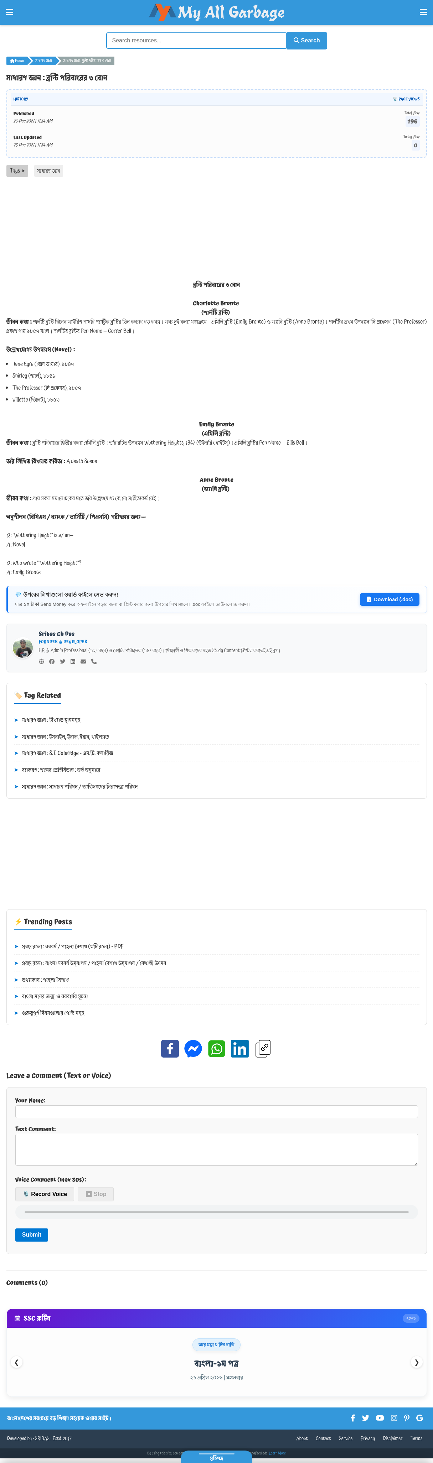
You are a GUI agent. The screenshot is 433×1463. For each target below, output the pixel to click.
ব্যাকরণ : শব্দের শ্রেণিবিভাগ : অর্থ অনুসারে (57, 769)
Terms (416, 1443)
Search (304, 40)
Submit (31, 1240)
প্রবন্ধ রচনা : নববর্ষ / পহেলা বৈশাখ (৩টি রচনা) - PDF (69, 946)
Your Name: (216, 1106)
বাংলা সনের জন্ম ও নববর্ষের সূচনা (51, 996)
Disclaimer (393, 1443)
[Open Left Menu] (9, 12)
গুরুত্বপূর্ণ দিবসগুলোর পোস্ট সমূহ (49, 1012)
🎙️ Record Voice (44, 1199)
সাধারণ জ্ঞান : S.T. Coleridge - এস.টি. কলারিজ (63, 752)
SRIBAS (42, 1443)
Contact (323, 1443)
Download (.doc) (389, 598)
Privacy (368, 1443)
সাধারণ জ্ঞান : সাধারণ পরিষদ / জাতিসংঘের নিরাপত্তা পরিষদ (76, 786)
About (302, 1443)
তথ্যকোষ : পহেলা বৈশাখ (41, 979)
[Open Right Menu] (423, 12)
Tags (17, 169)
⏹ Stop (96, 1199)
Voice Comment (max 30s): (50, 1184)
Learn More (277, 1458)
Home (17, 60)
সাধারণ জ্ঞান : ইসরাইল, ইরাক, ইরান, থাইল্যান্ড (61, 736)
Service (345, 1443)
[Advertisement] (216, 229)
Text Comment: (216, 1146)
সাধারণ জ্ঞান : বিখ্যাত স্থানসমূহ (47, 719)
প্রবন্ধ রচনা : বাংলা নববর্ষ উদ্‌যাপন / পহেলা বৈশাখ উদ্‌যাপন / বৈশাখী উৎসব (90, 962)
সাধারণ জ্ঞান (43, 60)
